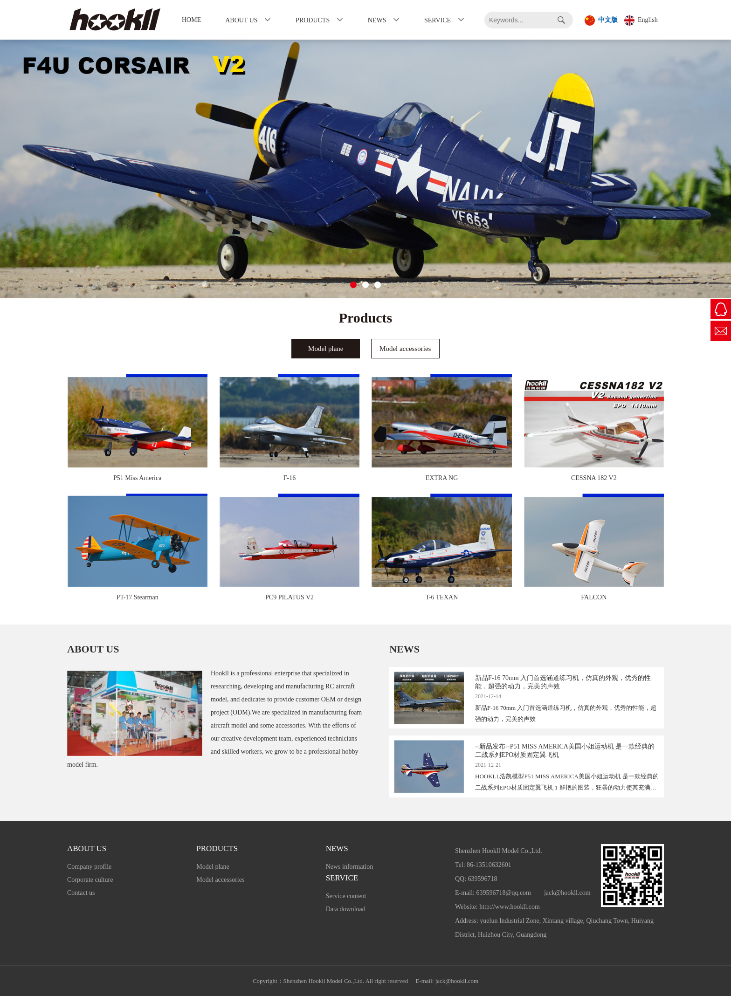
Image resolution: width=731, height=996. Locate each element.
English (641, 20)
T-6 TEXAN (442, 597)
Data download (346, 909)
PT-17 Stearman (138, 597)
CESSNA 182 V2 (594, 477)
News (377, 20)
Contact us (81, 892)
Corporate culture (90, 879)
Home (191, 19)
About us (241, 20)
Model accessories (220, 879)
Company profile (89, 866)
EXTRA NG (442, 477)
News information (349, 866)
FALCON (594, 597)
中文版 (601, 20)
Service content (346, 896)
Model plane (212, 866)
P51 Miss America (137, 477)
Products (313, 20)
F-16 (289, 477)
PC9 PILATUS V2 (289, 597)
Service (437, 20)
